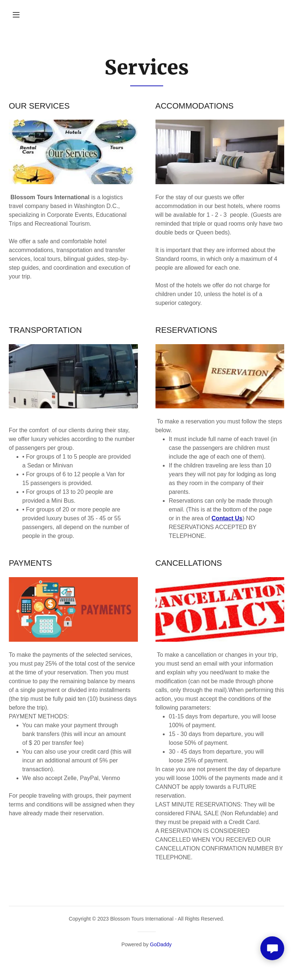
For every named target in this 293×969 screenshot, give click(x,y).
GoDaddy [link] (161, 944)
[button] (16, 14)
